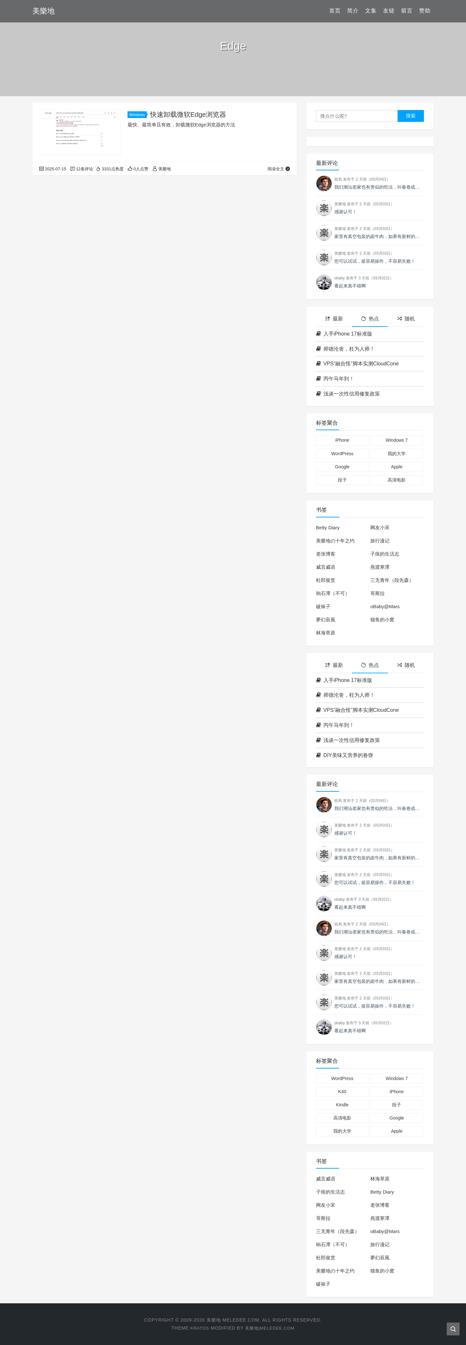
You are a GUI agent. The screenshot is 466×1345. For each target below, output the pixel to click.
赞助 (425, 11)
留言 (407, 11)
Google (342, 466)
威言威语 (325, 567)
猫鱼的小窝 (382, 619)
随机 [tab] (406, 318)
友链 (389, 11)
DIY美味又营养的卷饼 (344, 755)
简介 (353, 11)
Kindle (342, 1104)
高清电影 (397, 479)
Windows (138, 115)
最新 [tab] (334, 318)
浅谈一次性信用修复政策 (348, 393)
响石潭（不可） (333, 593)
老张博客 (325, 554)
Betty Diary (327, 527)
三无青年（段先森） (392, 580)
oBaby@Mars (385, 606)
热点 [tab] (370, 318)
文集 (371, 11)
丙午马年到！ (335, 378)
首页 (335, 11)
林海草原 (325, 632)
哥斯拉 (377, 593)
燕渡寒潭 (380, 567)
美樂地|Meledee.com (270, 1328)
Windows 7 (397, 440)
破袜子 (323, 606)
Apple (396, 466)
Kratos (198, 1328)
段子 (342, 479)
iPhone (342, 440)
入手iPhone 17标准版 (344, 333)
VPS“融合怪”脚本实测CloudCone (357, 363)
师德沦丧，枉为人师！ (345, 349)
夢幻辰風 (325, 619)
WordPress (342, 453)
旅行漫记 (380, 540)
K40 (342, 1091)
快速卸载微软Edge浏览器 (188, 114)
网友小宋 (380, 527)
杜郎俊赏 (325, 580)
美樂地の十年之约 (335, 540)
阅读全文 (279, 168)
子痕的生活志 (384, 554)
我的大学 (397, 453)
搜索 (411, 115)
